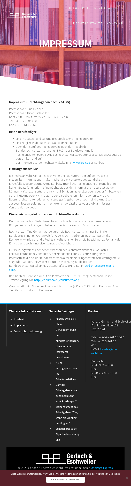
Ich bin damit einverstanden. (65, 479)
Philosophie (79, 8)
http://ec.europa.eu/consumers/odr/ (56, 280)
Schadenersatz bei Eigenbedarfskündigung (68, 434)
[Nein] (126, 478)
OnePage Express (102, 468)
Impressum (21, 325)
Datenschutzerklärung (28, 331)
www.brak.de (81, 162)
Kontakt (114, 23)
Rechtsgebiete (108, 8)
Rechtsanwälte (88, 23)
